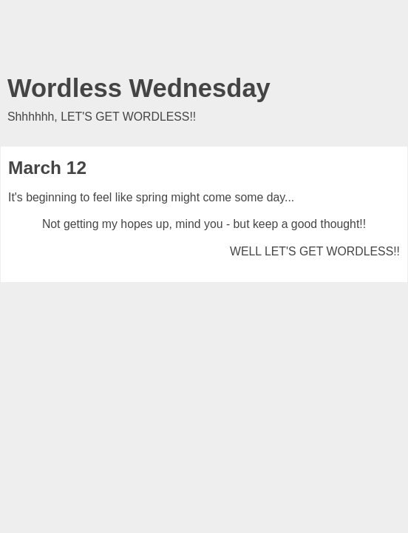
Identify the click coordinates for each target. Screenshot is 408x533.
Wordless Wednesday (139, 88)
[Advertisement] (204, 40)
